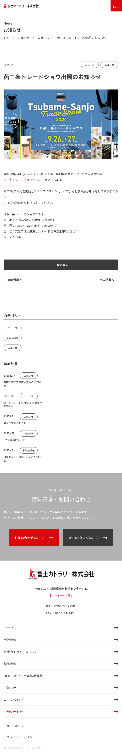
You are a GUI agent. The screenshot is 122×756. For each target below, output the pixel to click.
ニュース (89, 64)
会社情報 (10, 639)
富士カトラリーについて (21, 651)
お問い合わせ (13, 711)
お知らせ (109, 64)
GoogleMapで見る (62, 595)
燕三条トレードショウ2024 (21, 180)
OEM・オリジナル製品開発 (23, 675)
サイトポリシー (16, 726)
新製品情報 (12, 338)
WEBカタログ (13, 699)
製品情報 (10, 663)
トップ (8, 627)
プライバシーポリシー (20, 737)
